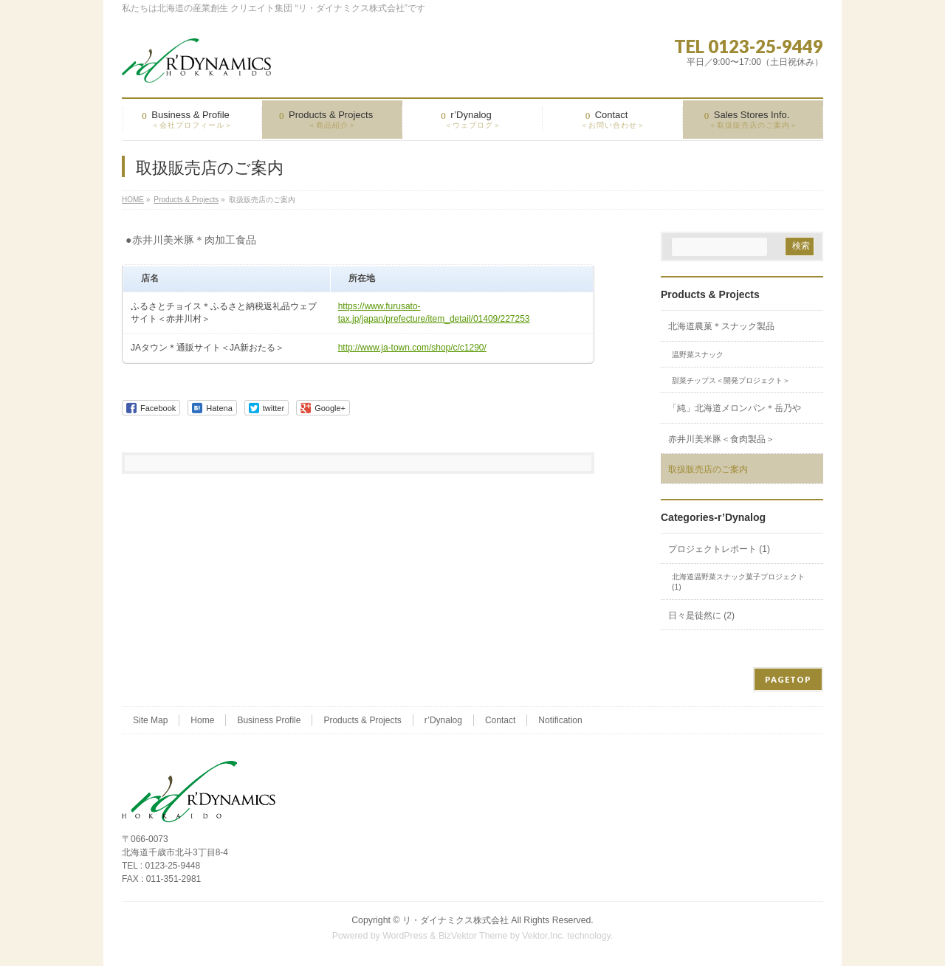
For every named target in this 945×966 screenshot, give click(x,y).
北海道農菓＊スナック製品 (721, 326)
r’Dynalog (443, 720)
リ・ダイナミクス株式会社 (455, 920)
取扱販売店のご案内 (708, 469)
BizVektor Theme (473, 936)
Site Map (150, 720)
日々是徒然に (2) (701, 615)
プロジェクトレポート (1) (719, 549)
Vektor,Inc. (543, 936)
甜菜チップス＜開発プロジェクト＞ (731, 380)
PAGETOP (788, 679)
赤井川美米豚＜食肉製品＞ (721, 439)
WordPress (404, 936)
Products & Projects (710, 294)
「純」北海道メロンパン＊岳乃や (734, 408)
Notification (560, 720)
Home (202, 720)
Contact (500, 720)
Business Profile (268, 720)
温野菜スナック (698, 355)
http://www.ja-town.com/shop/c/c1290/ (412, 347)
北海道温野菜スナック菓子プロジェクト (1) (738, 582)
